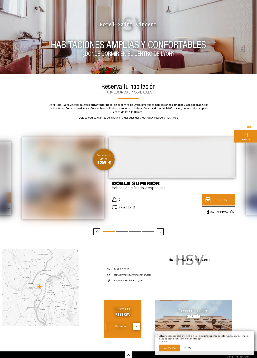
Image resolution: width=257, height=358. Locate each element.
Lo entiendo (169, 347)
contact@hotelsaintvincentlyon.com (132, 286)
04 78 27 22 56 (121, 281)
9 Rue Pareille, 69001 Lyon (128, 292)
